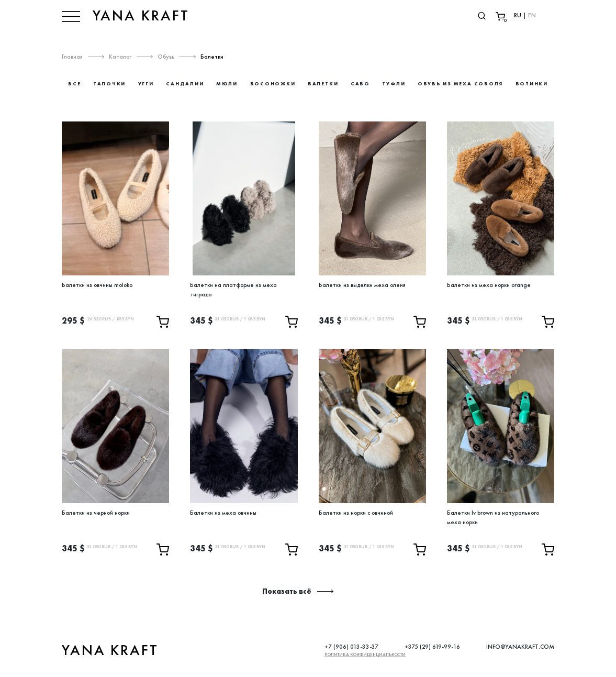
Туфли (393, 84)
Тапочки (109, 84)
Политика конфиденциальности (365, 654)
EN (532, 15)
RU (517, 15)
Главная (72, 56)
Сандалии (185, 84)
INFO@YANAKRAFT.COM (520, 646)
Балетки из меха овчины (223, 512)
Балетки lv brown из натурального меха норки (493, 517)
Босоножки (273, 84)
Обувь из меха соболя (460, 84)
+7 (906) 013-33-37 (351, 646)
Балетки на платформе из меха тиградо (233, 289)
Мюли (227, 84)
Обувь (166, 56)
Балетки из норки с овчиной (356, 512)
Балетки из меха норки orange (489, 285)
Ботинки (532, 84)
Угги (146, 84)
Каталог (120, 56)
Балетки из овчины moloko (97, 285)
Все (74, 84)
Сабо (360, 84)
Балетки (211, 56)
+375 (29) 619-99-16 (432, 646)
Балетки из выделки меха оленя (362, 285)
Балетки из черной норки (96, 512)
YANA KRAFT (141, 15)
